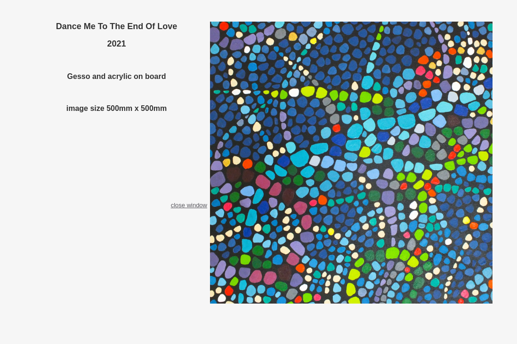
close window (189, 205)
